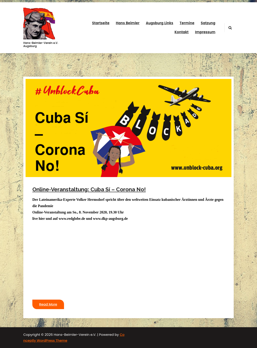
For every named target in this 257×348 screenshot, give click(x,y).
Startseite (100, 23)
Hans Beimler (127, 23)
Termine (187, 23)
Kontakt (182, 32)
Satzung (208, 23)
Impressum (205, 32)
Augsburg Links (159, 23)
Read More (48, 304)
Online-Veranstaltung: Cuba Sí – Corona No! (89, 189)
